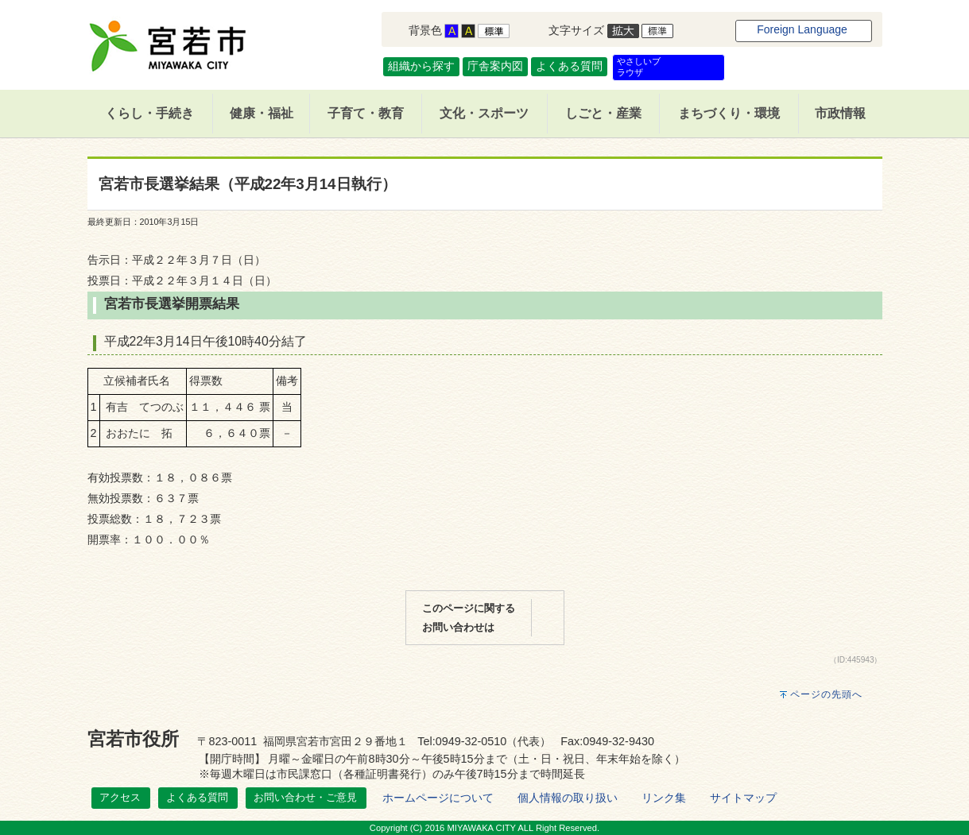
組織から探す (421, 66)
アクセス (120, 797)
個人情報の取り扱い (567, 797)
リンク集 (663, 797)
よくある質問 (569, 66)
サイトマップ (743, 797)
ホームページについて (438, 797)
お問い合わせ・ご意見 (305, 797)
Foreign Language (802, 29)
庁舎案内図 (495, 66)
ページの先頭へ (826, 694)
